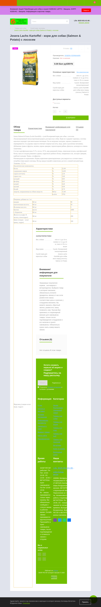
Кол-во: (55, 107)
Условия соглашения (54, 387)
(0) (71, 48)
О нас (40, 405)
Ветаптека (57, 445)
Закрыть (86, 10)
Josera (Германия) (72, 55)
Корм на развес (59, 449)
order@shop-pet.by (58, 473)
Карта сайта (42, 435)
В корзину (70, 118)
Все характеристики (83, 72)
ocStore (55, 570)
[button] (42, 3)
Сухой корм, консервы (37, 28)
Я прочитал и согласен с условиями (51, 388)
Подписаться (56, 383)
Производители (43, 439)
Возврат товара (44, 432)
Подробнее (26, 603)
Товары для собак (20, 28)
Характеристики (35, 128)
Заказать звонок (84, 23)
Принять (85, 602)
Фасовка (56, 103)
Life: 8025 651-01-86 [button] (59, 468)
